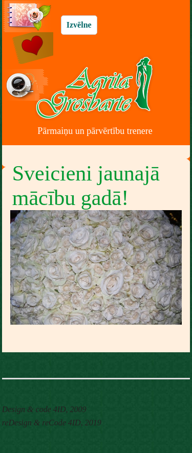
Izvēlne (79, 24)
